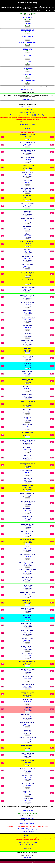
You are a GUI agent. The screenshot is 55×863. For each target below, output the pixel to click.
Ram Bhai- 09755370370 (27, 99)
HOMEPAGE (27, 857)
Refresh (27, 20)
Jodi (3, 137)
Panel (52, 137)
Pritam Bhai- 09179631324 (27, 106)
